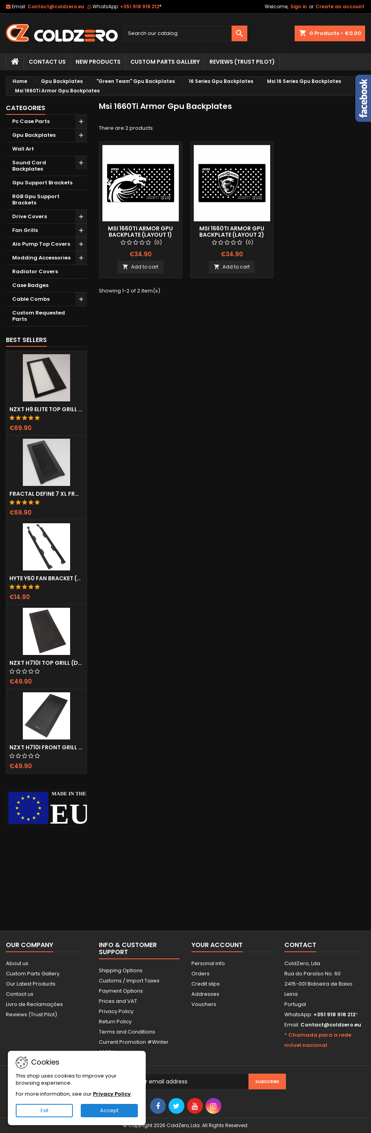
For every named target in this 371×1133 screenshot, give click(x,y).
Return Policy (115, 1021)
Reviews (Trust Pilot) (31, 1014)
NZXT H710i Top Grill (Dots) (46, 663)
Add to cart (140, 266)
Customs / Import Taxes (129, 980)
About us (17, 963)
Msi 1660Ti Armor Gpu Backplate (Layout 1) (140, 231)
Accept (109, 1110)
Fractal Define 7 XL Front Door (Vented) (46, 494)
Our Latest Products (31, 984)
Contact (300, 944)
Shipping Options (121, 970)
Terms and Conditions (127, 1032)
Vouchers (203, 1004)
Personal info (208, 963)
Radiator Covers (35, 271)
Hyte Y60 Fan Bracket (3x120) (46, 578)
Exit (44, 1110)
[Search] (185, 33)
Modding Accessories (41, 257)
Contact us (19, 994)
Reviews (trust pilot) (242, 62)
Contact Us (47, 62)
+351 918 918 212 (140, 6)
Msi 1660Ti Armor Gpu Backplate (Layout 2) (231, 231)
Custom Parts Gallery (165, 62)
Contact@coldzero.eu (56, 6)
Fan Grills (25, 230)
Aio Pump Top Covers (41, 244)
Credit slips (205, 984)
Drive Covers (29, 216)
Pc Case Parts (31, 121)
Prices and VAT (118, 1001)
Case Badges (30, 285)
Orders (200, 973)
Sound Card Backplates (29, 166)
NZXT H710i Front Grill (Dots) (46, 747)
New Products (98, 62)
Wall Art (23, 149)
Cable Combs (31, 299)
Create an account (339, 6)
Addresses (205, 994)
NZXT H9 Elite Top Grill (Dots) (46, 409)
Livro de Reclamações (34, 1004)
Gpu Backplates (34, 135)
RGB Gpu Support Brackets (35, 199)
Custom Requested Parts (38, 316)
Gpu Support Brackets (42, 182)
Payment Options (121, 991)
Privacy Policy (116, 1011)
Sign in (298, 6)
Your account (217, 944)
